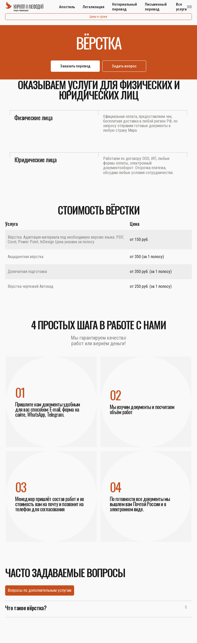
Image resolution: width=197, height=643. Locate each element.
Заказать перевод (75, 66)
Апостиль (67, 7)
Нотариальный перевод (124, 7)
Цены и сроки (98, 16)
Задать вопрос (124, 66)
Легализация (93, 7)
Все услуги (181, 7)
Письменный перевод (156, 7)
